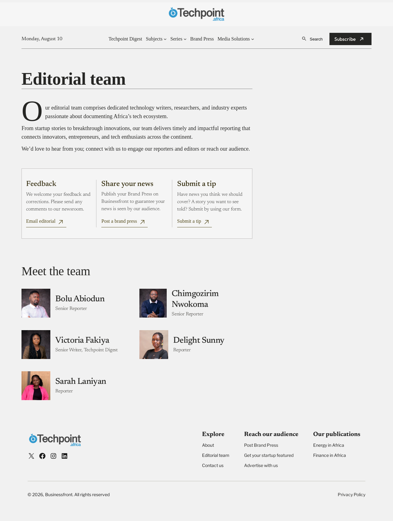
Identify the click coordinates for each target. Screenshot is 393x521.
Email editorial (41, 221)
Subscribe (345, 39)
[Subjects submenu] (165, 39)
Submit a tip (189, 221)
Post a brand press (119, 221)
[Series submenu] (185, 39)
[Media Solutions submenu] (252, 39)
